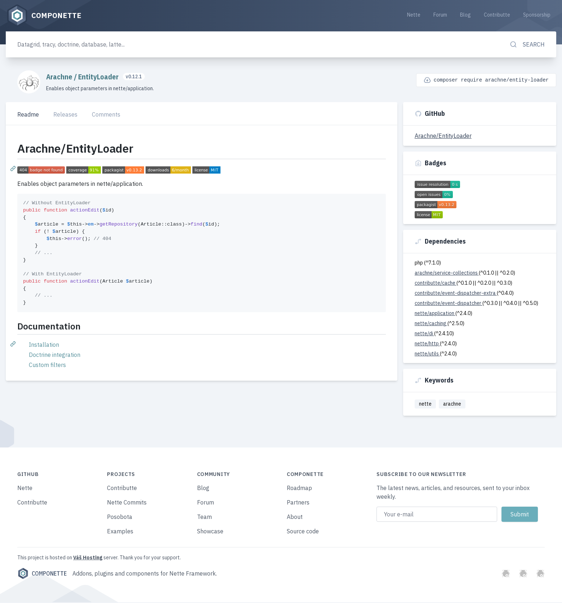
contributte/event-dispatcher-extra (456, 293)
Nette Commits (127, 503)
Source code (303, 532)
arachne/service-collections (447, 273)
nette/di (424, 334)
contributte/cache (435, 283)
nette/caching (431, 323)
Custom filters (47, 365)
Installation (44, 345)
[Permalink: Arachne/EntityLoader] (13, 169)
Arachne (60, 77)
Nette (413, 15)
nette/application (435, 313)
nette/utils (427, 354)
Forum (440, 15)
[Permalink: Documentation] (13, 344)
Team (204, 517)
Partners (298, 503)
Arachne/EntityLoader (443, 136)
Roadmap (299, 488)
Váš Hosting (87, 558)
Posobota (119, 517)
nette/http (427, 344)
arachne (452, 404)
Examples (120, 532)
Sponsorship (536, 15)
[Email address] (436, 515)
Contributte (497, 15)
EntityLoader (99, 77)
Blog (465, 15)
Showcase (210, 532)
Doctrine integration (54, 355)
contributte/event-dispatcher (448, 303)
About (295, 517)
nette (425, 404)
